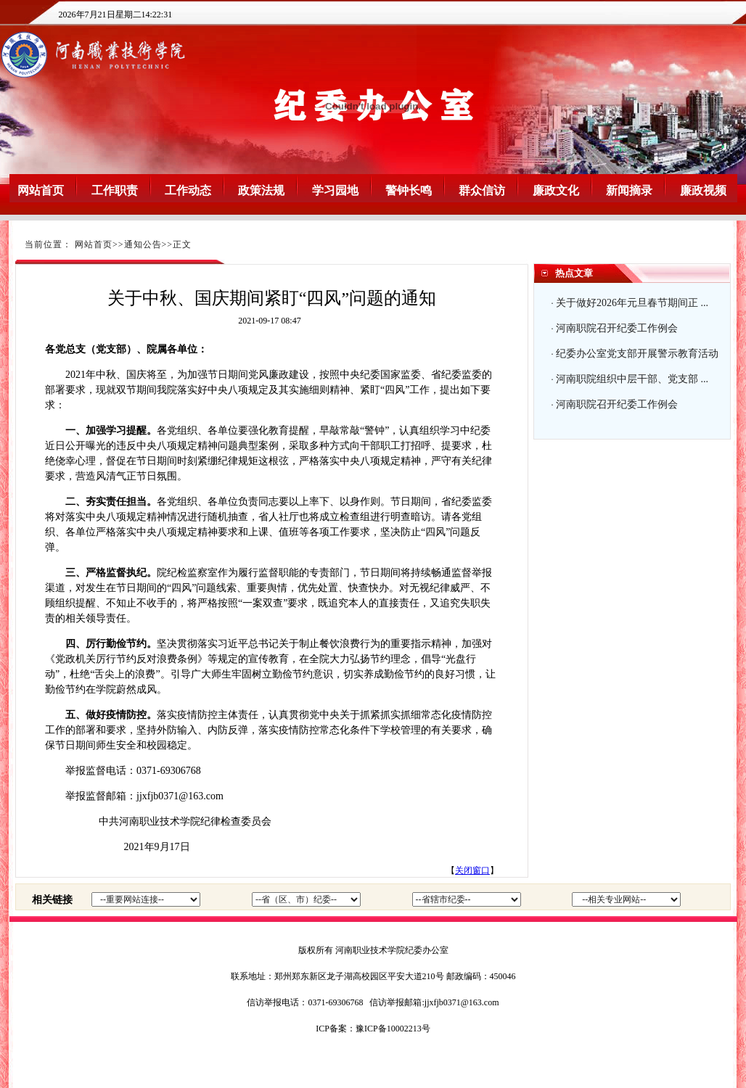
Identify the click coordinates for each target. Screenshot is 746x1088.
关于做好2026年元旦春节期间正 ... (632, 302)
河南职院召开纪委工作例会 (617, 328)
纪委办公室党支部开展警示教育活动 (637, 353)
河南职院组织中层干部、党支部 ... (632, 379)
